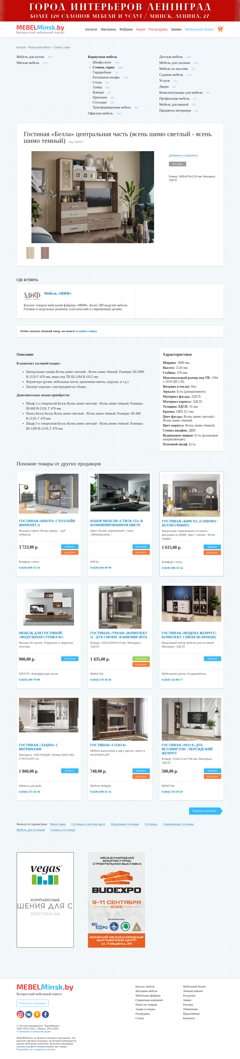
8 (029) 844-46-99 (100, 567)
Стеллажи (100, 102)
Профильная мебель (174, 98)
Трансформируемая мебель (112, 107)
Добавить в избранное (183, 155)
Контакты (189, 1018)
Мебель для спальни (174, 63)
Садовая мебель (171, 75)
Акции (140, 29)
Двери (164, 86)
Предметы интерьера (175, 110)
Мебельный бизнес (199, 29)
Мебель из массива (173, 69)
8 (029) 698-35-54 (29, 567)
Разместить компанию (32, 1003)
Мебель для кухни (30, 57)
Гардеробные (102, 72)
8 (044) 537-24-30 (29, 791)
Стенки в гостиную (62, 830)
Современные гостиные (178, 824)
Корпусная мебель (40, 47)
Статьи (140, 1018)
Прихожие (100, 97)
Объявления (190, 1009)
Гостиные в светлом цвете (88, 824)
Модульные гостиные (125, 824)
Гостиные (151, 824)
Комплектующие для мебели (181, 92)
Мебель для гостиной (31, 830)
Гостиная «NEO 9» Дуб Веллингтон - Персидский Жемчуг (187, 749)
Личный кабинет (193, 991)
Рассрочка (189, 995)
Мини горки (58, 824)
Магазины (108, 29)
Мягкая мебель (28, 63)
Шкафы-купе (102, 62)
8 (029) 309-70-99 (29, 679)
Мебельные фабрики (148, 995)
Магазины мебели (146, 991)
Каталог (91, 29)
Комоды (98, 92)
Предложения (191, 1013)
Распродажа (158, 29)
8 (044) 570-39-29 (100, 679)
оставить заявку (86, 331)
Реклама (188, 1004)
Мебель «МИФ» (58, 293)
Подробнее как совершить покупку (36, 1049)
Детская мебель (171, 57)
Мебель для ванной (174, 104)
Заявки (176, 29)
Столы (97, 82)
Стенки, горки (61, 47)
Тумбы (97, 87)
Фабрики (126, 29)
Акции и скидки (145, 1009)
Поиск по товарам (146, 1004)
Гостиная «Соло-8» (108, 745)
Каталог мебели (145, 986)
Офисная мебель (100, 113)
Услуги (164, 80)
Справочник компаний (149, 1000)
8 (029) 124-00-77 (172, 679)
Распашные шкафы (106, 77)
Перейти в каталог (204, 810)
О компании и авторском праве (34, 1031)
